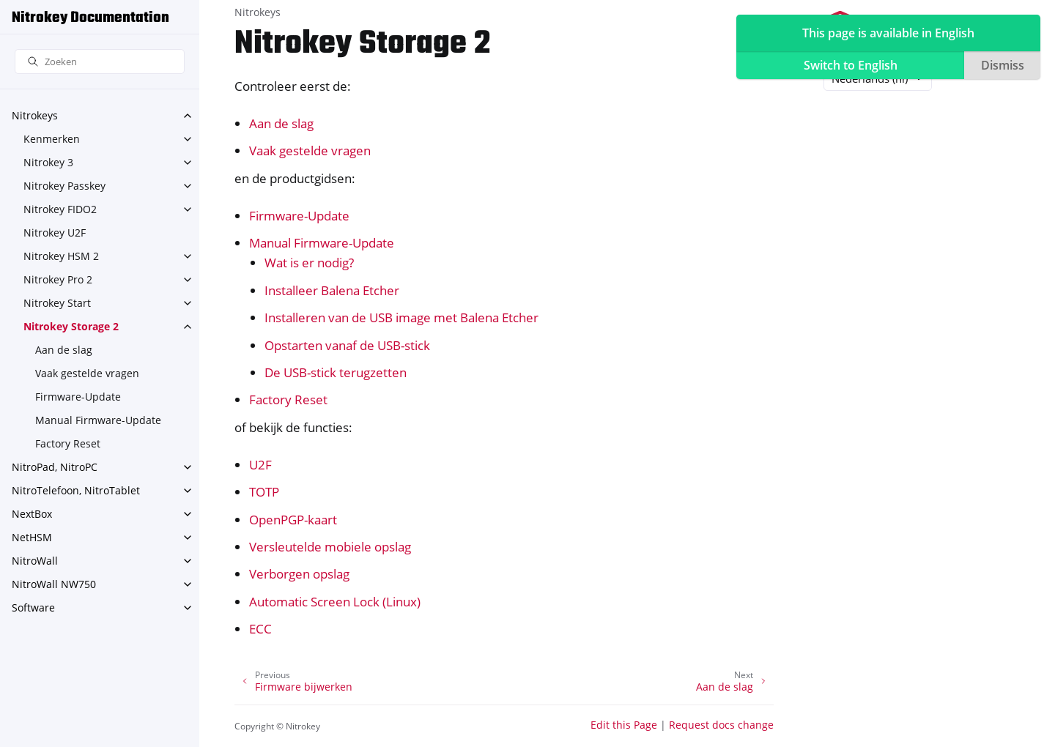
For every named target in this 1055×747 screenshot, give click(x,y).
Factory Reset (67, 443)
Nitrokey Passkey (64, 186)
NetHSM (32, 537)
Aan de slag (63, 350)
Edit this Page (624, 725)
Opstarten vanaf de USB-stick (347, 345)
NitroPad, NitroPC (54, 467)
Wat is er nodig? (309, 262)
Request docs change (721, 725)
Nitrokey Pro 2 (57, 279)
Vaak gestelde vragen (87, 373)
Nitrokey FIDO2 (60, 209)
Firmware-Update (78, 397)
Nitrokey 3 (48, 162)
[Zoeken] (99, 62)
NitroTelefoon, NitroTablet (76, 490)
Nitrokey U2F (54, 232)
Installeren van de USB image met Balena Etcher (401, 317)
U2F (260, 464)
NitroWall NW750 (54, 584)
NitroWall (35, 561)
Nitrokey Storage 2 (71, 326)
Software (33, 607)
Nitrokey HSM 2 (61, 256)
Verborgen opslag (299, 573)
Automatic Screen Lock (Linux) (335, 601)
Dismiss (1002, 65)
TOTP (264, 491)
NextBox (32, 514)
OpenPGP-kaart (293, 519)
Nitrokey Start (57, 303)
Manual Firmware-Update (98, 420)
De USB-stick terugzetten (335, 372)
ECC (260, 628)
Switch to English (850, 65)
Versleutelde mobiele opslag (330, 546)
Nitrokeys (35, 115)
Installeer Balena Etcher (331, 290)
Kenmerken (51, 139)
